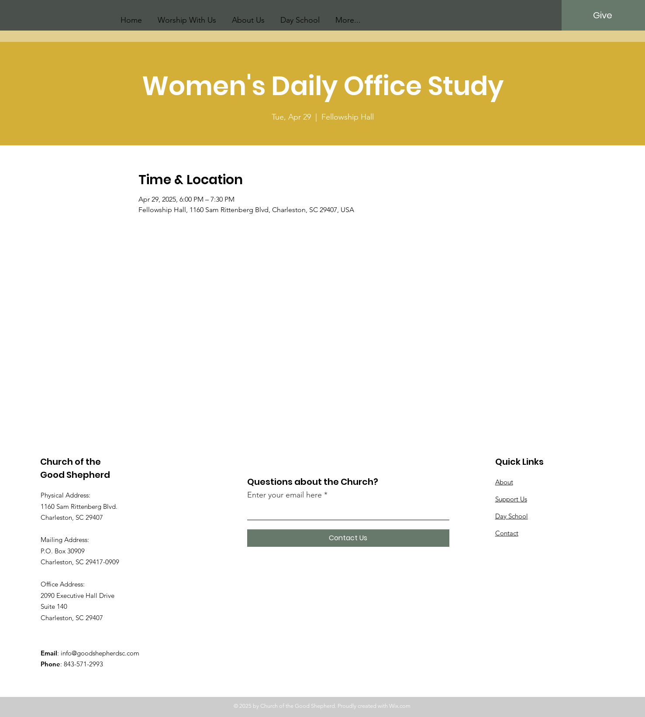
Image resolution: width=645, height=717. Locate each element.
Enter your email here (284, 495)
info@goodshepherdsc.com (100, 653)
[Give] (602, 15)
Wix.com (399, 706)
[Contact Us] (348, 538)
